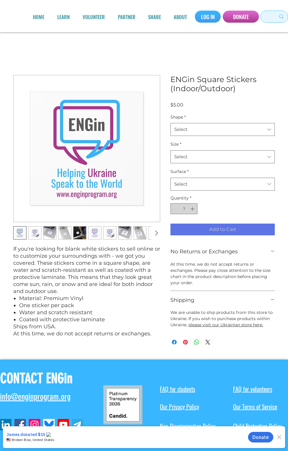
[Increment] (193, 209)
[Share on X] (207, 342)
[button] (63, 17)
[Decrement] (175, 209)
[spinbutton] (184, 209)
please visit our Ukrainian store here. (225, 324)
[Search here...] (265, 16)
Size (175, 144)
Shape (178, 117)
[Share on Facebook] (174, 342)
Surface (179, 171)
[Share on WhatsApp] (196, 342)
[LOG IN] (208, 17)
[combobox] (222, 129)
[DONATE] (241, 17)
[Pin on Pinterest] (185, 342)
